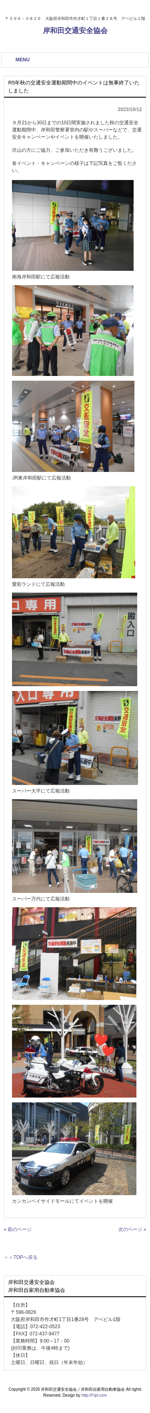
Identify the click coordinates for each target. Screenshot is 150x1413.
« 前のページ (18, 1229)
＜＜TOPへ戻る (20, 1257)
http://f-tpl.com (94, 1395)
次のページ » (132, 1229)
